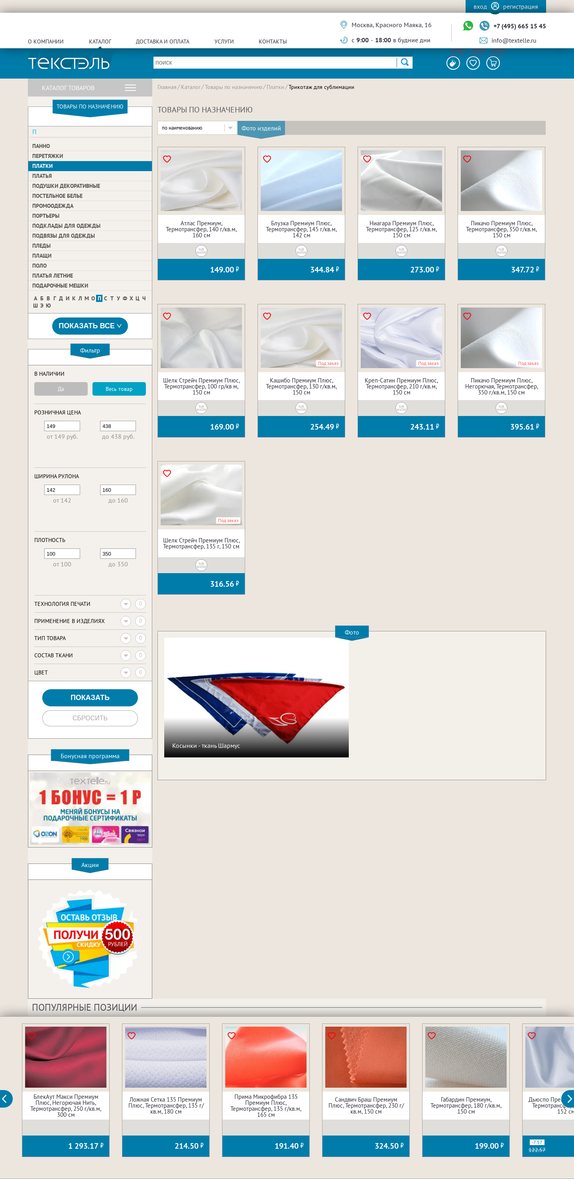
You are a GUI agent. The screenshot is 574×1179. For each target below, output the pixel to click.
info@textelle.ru (514, 40)
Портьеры (45, 215)
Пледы (41, 245)
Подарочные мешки (60, 285)
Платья (42, 175)
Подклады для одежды (66, 225)
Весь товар (119, 388)
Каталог (100, 41)
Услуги (224, 41)
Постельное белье (57, 195)
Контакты (273, 41)
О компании (46, 41)
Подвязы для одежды (63, 235)
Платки (42, 166)
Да (61, 388)
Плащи (41, 255)
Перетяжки (47, 156)
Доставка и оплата (162, 41)
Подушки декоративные (66, 185)
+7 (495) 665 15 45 (519, 26)
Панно (41, 146)
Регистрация (520, 6)
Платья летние (52, 275)
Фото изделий (261, 128)
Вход (480, 6)
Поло (39, 265)
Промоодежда (52, 205)
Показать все (90, 326)
